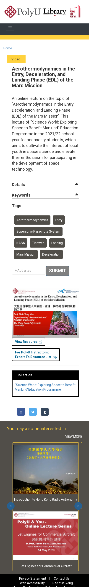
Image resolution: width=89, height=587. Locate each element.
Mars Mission (25, 254)
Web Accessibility (32, 583)
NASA (20, 243)
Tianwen (38, 243)
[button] (18, 185)
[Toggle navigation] (10, 28)
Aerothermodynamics (32, 220)
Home (7, 48)
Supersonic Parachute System (38, 231)
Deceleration (51, 254)
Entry (59, 220)
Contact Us (62, 578)
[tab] (45, 185)
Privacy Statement (32, 578)
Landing (57, 243)
